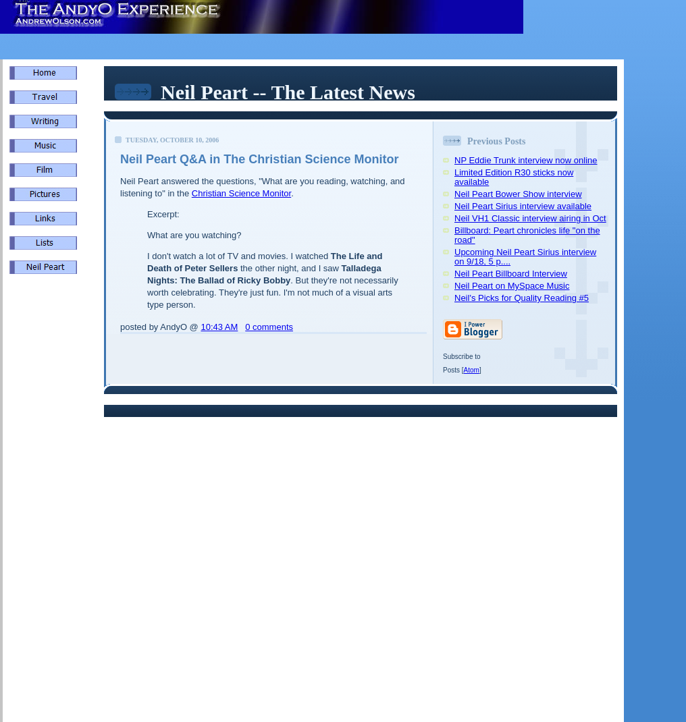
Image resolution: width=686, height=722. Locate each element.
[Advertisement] (49, 512)
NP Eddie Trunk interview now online (526, 160)
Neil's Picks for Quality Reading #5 (521, 298)
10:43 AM (219, 327)
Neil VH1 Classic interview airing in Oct (530, 218)
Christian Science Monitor (241, 193)
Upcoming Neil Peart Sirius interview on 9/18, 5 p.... (525, 257)
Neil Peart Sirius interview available (522, 206)
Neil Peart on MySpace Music (512, 286)
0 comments (269, 327)
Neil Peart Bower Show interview (518, 194)
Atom (471, 370)
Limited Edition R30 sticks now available (513, 177)
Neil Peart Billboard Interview (510, 274)
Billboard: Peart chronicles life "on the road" (527, 235)
